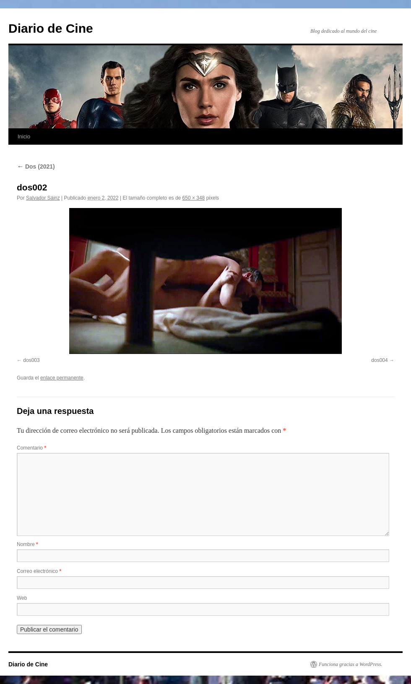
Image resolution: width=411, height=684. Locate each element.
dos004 (379, 360)
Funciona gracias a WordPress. (350, 664)
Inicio (24, 136)
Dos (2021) (36, 166)
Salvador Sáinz (43, 198)
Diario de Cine (50, 28)
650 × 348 (193, 198)
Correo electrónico (39, 571)
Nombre (27, 544)
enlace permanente (61, 378)
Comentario (31, 448)
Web (22, 598)
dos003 (31, 360)
